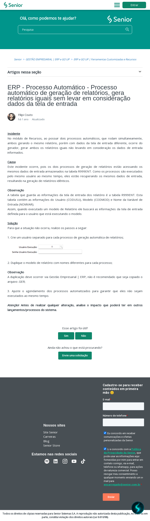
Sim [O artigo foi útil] (66, 336)
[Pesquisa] (75, 29)
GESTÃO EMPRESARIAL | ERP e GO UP (47, 59)
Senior (17, 59)
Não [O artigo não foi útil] (83, 336)
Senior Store (51, 445)
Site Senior (50, 432)
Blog (46, 441)
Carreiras (49, 436)
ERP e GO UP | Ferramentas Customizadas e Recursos (105, 59)
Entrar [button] (134, 5)
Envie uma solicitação (75, 355)
